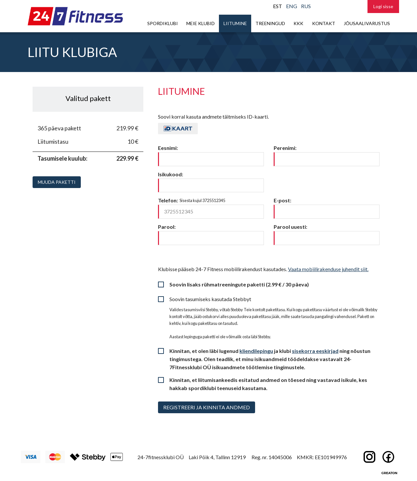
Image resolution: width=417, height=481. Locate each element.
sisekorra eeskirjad (315, 351)
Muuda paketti (57, 182)
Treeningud (270, 23)
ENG (291, 6)
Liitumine (235, 23)
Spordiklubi (162, 23)
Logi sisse (383, 6)
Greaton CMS (389, 473)
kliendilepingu (256, 351)
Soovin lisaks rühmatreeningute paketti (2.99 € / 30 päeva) (239, 284)
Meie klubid (200, 23)
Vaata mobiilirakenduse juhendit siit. (328, 269)
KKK (298, 23)
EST (277, 6)
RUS (306, 6)
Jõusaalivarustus (367, 23)
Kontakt (323, 23)
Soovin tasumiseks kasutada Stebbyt (210, 299)
